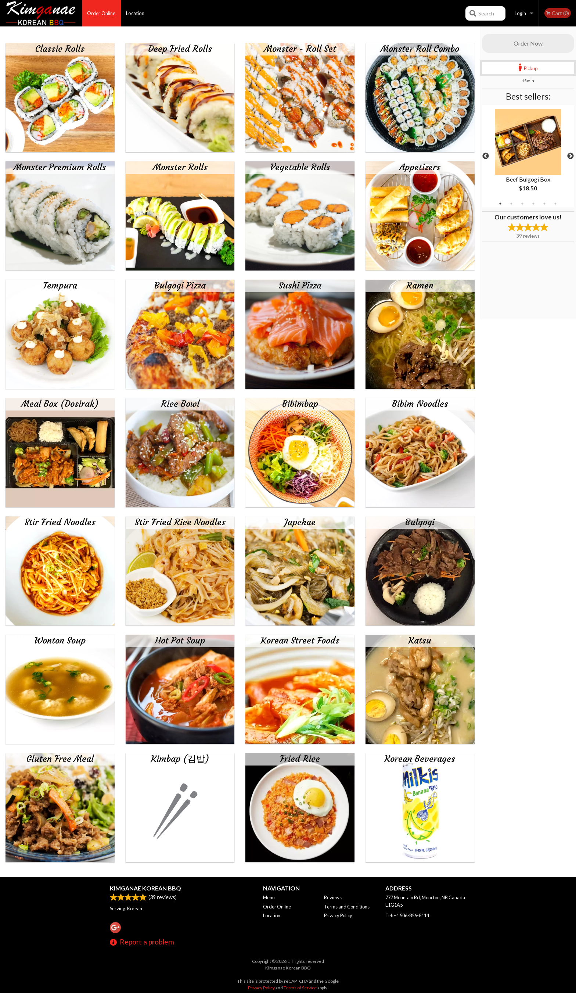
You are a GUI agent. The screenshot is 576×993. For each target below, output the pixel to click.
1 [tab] (500, 203)
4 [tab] (533, 203)
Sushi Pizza (299, 285)
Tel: (407, 915)
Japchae (300, 522)
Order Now (528, 43)
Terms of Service (300, 987)
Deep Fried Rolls (180, 48)
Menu (269, 897)
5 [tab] (544, 203)
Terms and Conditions (347, 907)
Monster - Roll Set (300, 48)
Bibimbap (300, 403)
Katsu (419, 640)
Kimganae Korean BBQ (145, 888)
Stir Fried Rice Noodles (180, 522)
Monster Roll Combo (420, 48)
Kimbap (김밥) (180, 758)
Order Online (101, 13)
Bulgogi (420, 522)
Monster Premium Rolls (60, 167)
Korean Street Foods (300, 640)
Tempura (60, 285)
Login (520, 13)
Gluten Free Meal (60, 758)
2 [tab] (511, 203)
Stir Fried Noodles (60, 522)
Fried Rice (300, 758)
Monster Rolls (180, 167)
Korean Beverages (420, 758)
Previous (485, 156)
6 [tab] (555, 203)
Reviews (333, 897)
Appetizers (419, 167)
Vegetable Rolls (300, 167)
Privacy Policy (338, 915)
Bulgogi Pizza (180, 285)
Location (135, 13)
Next (570, 156)
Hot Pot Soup (180, 640)
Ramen (419, 285)
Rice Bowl (180, 403)
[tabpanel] (528, 156)
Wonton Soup (60, 640)
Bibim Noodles (420, 403)
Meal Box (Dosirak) (60, 403)
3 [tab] (522, 203)
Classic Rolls (59, 48)
